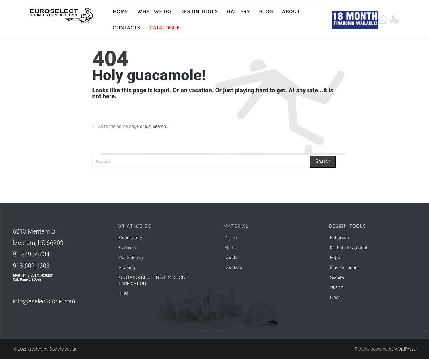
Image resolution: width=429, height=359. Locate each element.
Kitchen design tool (349, 247)
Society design (63, 349)
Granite (232, 237)
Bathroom (339, 237)
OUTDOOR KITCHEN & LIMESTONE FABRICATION (153, 280)
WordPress (404, 349)
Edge (335, 257)
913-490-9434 (31, 254)
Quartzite (233, 267)
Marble (231, 247)
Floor (335, 297)
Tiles (123, 293)
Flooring (127, 267)
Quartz (231, 257)
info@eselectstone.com (44, 301)
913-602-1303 (31, 265)
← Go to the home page (115, 126)
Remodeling (131, 257)
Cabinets (127, 247)
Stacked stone (344, 267)
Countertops (131, 237)
